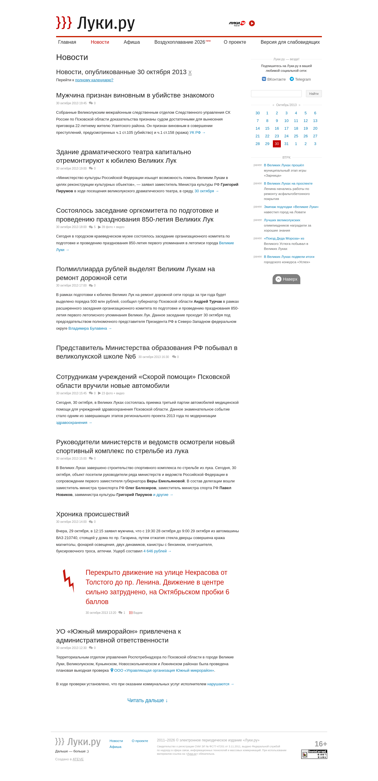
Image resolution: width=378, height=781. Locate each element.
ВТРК (286, 157)
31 (286, 143)
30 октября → (207, 191)
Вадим (136, 612)
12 (306, 120)
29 (267, 143)
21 (257, 136)
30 (257, 113)
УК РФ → (198, 132)
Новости (100, 42)
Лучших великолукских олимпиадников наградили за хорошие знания (287, 225)
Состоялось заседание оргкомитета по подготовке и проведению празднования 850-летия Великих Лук (137, 214)
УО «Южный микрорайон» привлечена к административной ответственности (118, 635)
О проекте (235, 42)
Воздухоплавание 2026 (179, 42)
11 (296, 120)
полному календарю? (94, 80)
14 (257, 128)
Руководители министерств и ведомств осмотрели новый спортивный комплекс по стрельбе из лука (145, 446)
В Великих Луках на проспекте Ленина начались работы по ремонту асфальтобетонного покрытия (288, 191)
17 (286, 128)
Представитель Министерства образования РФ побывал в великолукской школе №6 (146, 352)
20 (315, 128)
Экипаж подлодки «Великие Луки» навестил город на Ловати (291, 209)
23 (277, 136)
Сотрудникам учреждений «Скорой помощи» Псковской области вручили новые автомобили (143, 381)
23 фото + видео (113, 393)
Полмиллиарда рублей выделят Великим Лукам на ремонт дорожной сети (135, 273)
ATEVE (78, 759)
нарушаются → (220, 684)
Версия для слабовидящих (290, 42)
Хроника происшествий (92, 514)
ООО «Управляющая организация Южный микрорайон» (164, 670)
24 (286, 136)
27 (315, 136)
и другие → (163, 494)
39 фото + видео (113, 227)
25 (296, 136)
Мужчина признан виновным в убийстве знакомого (135, 95)
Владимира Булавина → (90, 328)
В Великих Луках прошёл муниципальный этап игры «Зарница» (285, 170)
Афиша (132, 42)
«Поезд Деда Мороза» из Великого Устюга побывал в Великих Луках (286, 243)
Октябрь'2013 (286, 105)
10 (286, 120)
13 (315, 120)
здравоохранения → (74, 422)
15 (267, 128)
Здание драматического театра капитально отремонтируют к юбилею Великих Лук (123, 156)
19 (306, 128)
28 (257, 143)
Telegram (300, 79)
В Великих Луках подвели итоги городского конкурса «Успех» (289, 259)
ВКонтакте (274, 79)
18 (296, 128)
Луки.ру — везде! (286, 59)
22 (267, 136)
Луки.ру (191, 753)
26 (306, 136)
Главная (67, 42)
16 (277, 128)
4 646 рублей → (158, 551)
